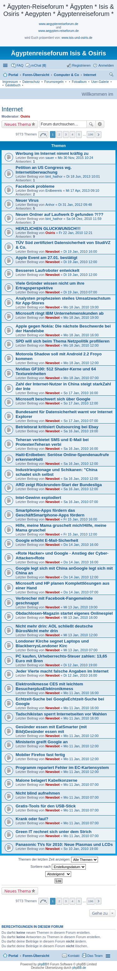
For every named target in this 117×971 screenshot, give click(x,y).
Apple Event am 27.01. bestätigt (46, 257)
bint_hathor (53, 176)
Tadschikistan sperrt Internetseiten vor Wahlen (61, 714)
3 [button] (66, 134)
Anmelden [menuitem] (106, 65)
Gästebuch (12, 85)
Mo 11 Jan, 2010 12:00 (81, 736)
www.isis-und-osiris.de (76, 37)
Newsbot (52, 251)
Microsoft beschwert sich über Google (53, 399)
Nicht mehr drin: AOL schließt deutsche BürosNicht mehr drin (54, 628)
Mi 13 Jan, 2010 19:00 (80, 607)
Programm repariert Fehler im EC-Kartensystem (62, 767)
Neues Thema (17, 124)
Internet (12, 109)
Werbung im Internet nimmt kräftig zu (52, 153)
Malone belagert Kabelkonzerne (46, 780)
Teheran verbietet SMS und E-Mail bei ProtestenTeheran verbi (52, 442)
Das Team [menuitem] (95, 956)
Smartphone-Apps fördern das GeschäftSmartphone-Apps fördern (50, 512)
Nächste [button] (98, 134)
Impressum (10, 82)
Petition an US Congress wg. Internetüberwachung (44, 170)
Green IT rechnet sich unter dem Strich (53, 831)
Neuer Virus (27, 200)
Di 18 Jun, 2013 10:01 (83, 176)
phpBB (42, 964)
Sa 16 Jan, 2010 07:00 (80, 502)
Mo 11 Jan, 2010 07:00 (81, 784)
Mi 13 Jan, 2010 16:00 (80, 617)
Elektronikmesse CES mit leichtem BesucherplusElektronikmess (49, 686)
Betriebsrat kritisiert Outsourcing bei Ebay (57, 426)
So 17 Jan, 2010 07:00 (80, 421)
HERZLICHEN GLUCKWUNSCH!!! (48, 228)
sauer (49, 158)
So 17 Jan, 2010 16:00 (80, 393)
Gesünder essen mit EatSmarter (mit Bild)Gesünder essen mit (51, 729)
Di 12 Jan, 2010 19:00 (80, 665)
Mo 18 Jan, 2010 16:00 (81, 335)
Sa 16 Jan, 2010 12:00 (80, 463)
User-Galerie (100, 82)
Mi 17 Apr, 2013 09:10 (82, 190)
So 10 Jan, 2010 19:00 (80, 849)
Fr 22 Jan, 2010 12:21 (76, 233)
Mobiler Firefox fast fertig (40, 754)
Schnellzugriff (6, 65)
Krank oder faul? (32, 818)
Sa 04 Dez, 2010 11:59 (84, 219)
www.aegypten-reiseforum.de (58, 31)
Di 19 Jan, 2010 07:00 (80, 292)
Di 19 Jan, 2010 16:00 (80, 251)
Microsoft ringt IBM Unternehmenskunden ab (60, 313)
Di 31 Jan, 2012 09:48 (75, 204)
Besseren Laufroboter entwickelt (47, 270)
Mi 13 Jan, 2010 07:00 (80, 650)
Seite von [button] (43, 134)
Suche (91, 124)
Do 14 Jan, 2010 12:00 (80, 577)
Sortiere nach (58, 867)
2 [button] (59, 134)
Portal (13, 75)
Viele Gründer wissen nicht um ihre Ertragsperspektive (50, 285)
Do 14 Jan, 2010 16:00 (80, 545)
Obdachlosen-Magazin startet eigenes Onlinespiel (64, 613)
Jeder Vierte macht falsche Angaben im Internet (62, 671)
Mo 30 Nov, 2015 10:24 (75, 158)
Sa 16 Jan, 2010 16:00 (80, 448)
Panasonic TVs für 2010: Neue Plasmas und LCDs (64, 844)
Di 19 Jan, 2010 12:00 (80, 262)
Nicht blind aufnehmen (38, 793)
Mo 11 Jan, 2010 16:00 (81, 693)
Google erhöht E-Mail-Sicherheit (47, 540)
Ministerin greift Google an (42, 742)
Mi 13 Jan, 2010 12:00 (80, 635)
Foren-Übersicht (36, 956)
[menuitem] (36, 65)
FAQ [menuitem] (20, 65)
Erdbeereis (53, 190)
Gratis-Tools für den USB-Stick (46, 806)
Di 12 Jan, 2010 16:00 (80, 675)
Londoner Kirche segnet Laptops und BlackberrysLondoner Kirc (52, 643)
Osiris (25, 116)
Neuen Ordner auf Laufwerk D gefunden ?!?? (59, 214)
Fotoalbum (79, 82)
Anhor (49, 204)
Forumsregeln (54, 82)
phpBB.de (79, 967)
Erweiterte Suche (100, 124)
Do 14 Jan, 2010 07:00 (80, 592)
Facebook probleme (35, 186)
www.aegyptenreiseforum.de (58, 24)
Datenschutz (31, 82)
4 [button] (72, 134)
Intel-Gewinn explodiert (38, 497)
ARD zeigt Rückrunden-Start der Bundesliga (59, 484)
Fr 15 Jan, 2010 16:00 (80, 519)
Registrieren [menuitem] (81, 65)
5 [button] (79, 134)
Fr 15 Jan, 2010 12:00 (80, 534)
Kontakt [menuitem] (73, 956)
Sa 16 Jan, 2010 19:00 (80, 431)
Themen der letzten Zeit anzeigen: (58, 859)
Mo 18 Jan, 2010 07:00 (81, 378)
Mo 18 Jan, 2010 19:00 (81, 307)
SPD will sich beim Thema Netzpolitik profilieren (63, 341)
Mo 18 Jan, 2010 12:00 (81, 345)
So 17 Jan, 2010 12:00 (80, 403)
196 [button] (90, 134)
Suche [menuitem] (112, 75)
